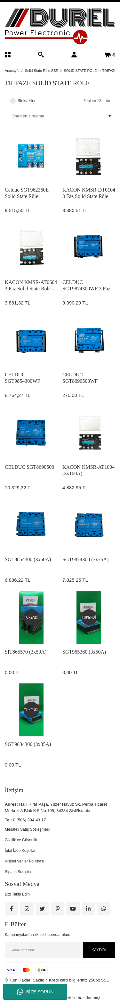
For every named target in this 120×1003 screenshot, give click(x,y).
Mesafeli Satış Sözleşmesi (27, 829)
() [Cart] (109, 54)
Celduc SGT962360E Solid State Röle (27, 193)
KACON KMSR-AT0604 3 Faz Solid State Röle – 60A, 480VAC (31, 285)
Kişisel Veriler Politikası (24, 861)
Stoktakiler (27, 101)
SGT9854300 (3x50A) (28, 559)
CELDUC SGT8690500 (29, 467)
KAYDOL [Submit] (99, 950)
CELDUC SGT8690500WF (80, 378)
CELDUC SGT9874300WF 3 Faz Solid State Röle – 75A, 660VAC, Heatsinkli (86, 285)
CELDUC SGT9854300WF (22, 378)
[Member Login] (74, 55)
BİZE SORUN (35, 991)
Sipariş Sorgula (18, 872)
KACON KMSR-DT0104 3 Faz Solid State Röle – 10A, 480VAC (88, 193)
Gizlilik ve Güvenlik (21, 840)
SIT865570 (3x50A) (25, 652)
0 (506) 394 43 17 (29, 820)
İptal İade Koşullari (20, 850)
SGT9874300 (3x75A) (85, 559)
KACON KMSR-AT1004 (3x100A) (88, 470)
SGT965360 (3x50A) (84, 652)
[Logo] (60, 26)
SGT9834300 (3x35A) (28, 744)
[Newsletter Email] (60, 950)
